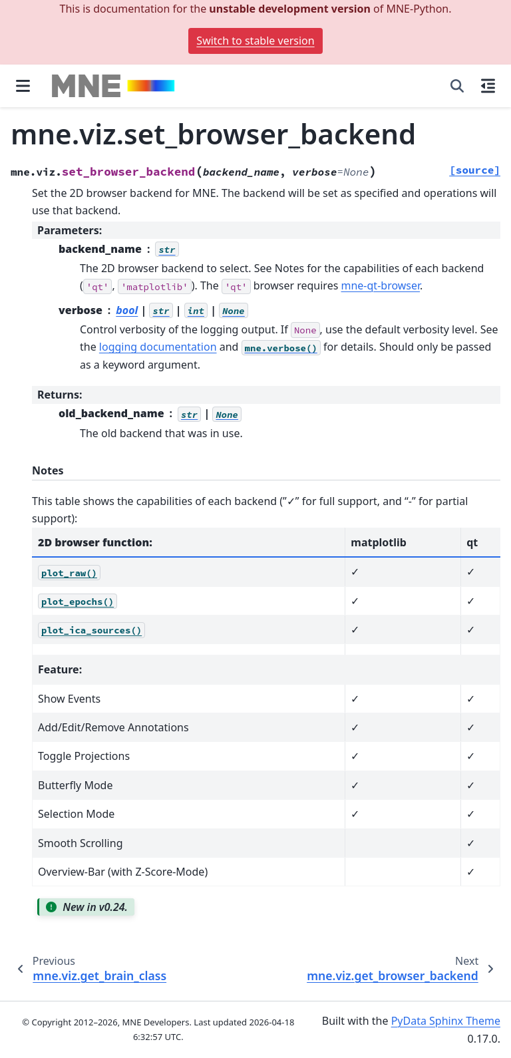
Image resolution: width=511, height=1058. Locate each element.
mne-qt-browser (381, 285)
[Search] (457, 86)
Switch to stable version (255, 40)
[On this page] (488, 86)
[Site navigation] (23, 86)
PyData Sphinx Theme (445, 1020)
